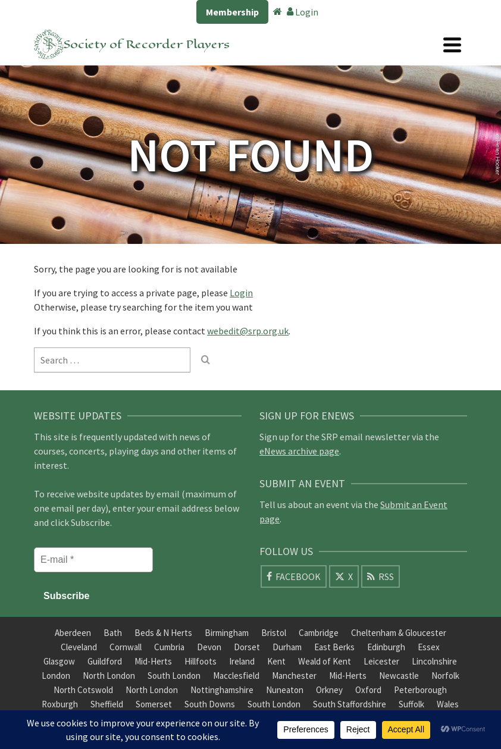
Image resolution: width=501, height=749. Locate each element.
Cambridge (319, 632)
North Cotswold (83, 689)
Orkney (329, 689)
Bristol (273, 632)
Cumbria (169, 647)
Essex (429, 647)
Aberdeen (73, 632)
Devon (209, 647)
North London (109, 675)
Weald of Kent (324, 661)
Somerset (154, 704)
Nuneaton (284, 689)
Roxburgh (60, 704)
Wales (448, 704)
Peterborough (420, 689)
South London (174, 675)
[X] (344, 576)
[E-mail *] (93, 559)
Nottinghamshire (221, 689)
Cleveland (79, 647)
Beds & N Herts (163, 632)
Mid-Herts (153, 661)
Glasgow (59, 661)
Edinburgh (386, 647)
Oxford (368, 689)
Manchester (294, 675)
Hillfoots (200, 661)
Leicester (381, 661)
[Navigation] (452, 44)
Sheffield (106, 704)
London (56, 675)
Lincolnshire (434, 661)
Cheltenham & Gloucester (398, 632)
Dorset (247, 647)
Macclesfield (236, 675)
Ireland (242, 661)
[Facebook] (294, 576)
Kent (276, 661)
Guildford (104, 661)
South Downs (209, 704)
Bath (113, 632)
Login (302, 12)
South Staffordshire (349, 704)
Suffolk (411, 704)
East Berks (334, 647)
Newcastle (399, 675)
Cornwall (125, 647)
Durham (287, 647)
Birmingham (227, 632)
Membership (232, 12)
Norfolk (445, 675)
